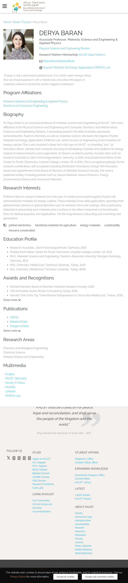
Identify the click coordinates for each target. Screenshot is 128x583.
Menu (4, 6)
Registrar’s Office (84, 458)
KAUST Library (83, 482)
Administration (83, 520)
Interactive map (83, 516)
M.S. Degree (39, 462)
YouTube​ (10, 387)
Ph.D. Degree (39, 466)
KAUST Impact (83, 498)
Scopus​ (9, 374)
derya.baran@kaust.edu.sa (59, 61)
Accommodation (41, 511)
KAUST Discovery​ (15, 378)
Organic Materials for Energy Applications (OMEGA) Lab (76, 67)
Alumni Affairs (82, 478)
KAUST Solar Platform (92, 54)
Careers (79, 542)
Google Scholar (19, 326)
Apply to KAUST (41, 458)
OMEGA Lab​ (12, 395)
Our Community (41, 500)
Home (6, 22)
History (79, 513)
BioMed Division (41, 473)
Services (37, 507)
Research (80, 531)
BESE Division (39, 469)
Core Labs (38, 487)
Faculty (26, 22)
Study (16, 22)
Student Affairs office (86, 462)
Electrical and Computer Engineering (25, 105)
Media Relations (83, 549)
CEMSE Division (41, 477)
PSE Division (39, 480)
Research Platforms (43, 484)
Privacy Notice (18, 576)
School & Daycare (42, 504)
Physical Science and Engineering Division (64, 48)
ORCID (14, 317)
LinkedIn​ (10, 391)
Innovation (80, 535)
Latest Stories (82, 495)
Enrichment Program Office (89, 475)
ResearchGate (18, 321)
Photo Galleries (83, 545)
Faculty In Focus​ (15, 382)
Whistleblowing (83, 553)
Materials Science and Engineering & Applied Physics (35, 101)
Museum (79, 527)
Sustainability (82, 524)
